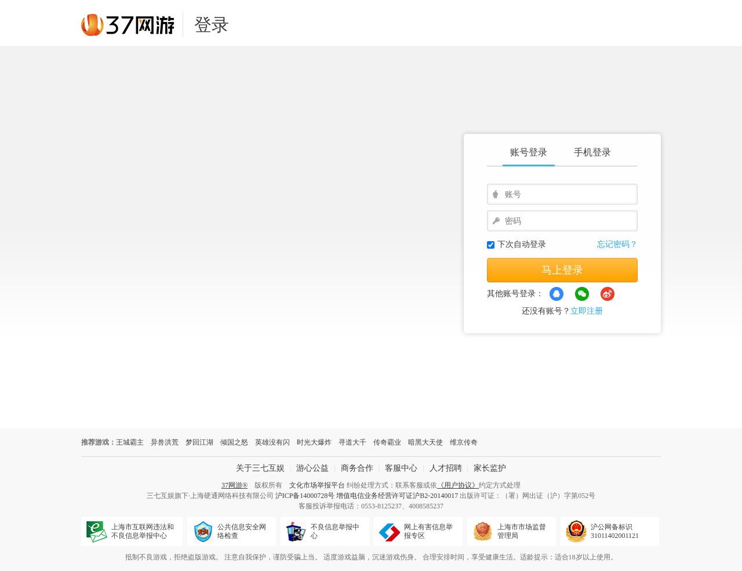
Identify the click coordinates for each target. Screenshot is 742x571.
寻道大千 (352, 442)
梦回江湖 (199, 442)
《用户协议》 (458, 485)
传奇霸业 (387, 442)
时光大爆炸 (314, 442)
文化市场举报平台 (317, 485)
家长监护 (490, 468)
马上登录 (562, 270)
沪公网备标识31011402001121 (615, 531)
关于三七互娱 (260, 468)
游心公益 (312, 468)
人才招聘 (446, 468)
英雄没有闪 (272, 442)
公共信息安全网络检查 (241, 531)
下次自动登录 (521, 244)
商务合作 (357, 468)
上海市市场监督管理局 (521, 531)
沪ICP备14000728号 (305, 496)
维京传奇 (464, 442)
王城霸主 (130, 442)
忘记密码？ (617, 244)
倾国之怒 (234, 442)
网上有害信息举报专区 (428, 531)
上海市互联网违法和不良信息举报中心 (142, 531)
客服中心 (401, 468)
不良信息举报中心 (335, 531)
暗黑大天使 (425, 442)
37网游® (234, 485)
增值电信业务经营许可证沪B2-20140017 (397, 496)
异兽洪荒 (165, 442)
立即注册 (586, 311)
